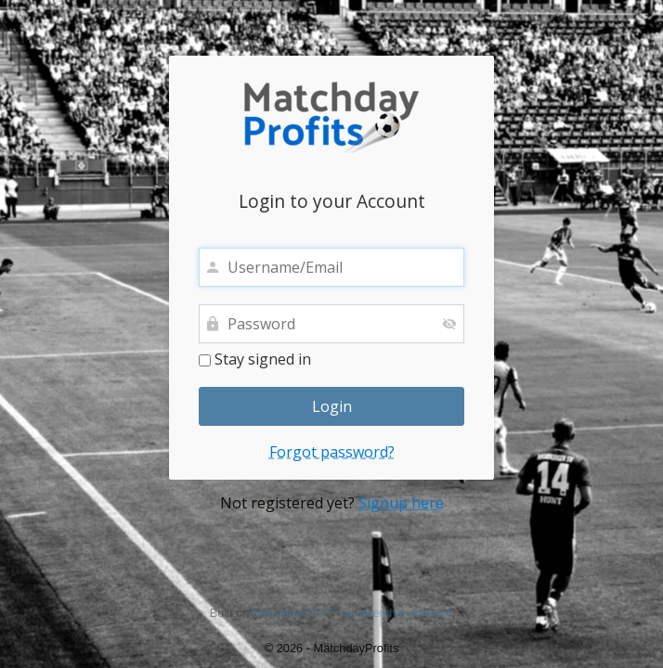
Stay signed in (255, 360)
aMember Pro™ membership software (353, 613)
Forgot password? (332, 452)
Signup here (401, 503)
